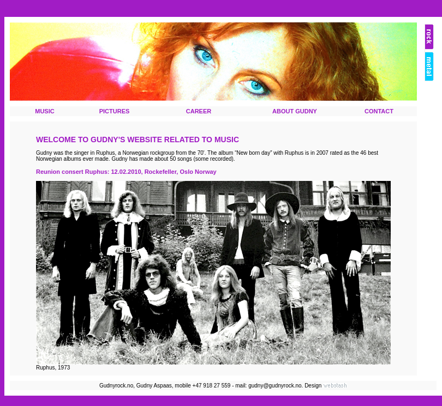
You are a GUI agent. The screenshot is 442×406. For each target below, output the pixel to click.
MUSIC (44, 111)
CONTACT (379, 111)
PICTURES (114, 111)
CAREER (198, 111)
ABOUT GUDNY (294, 111)
